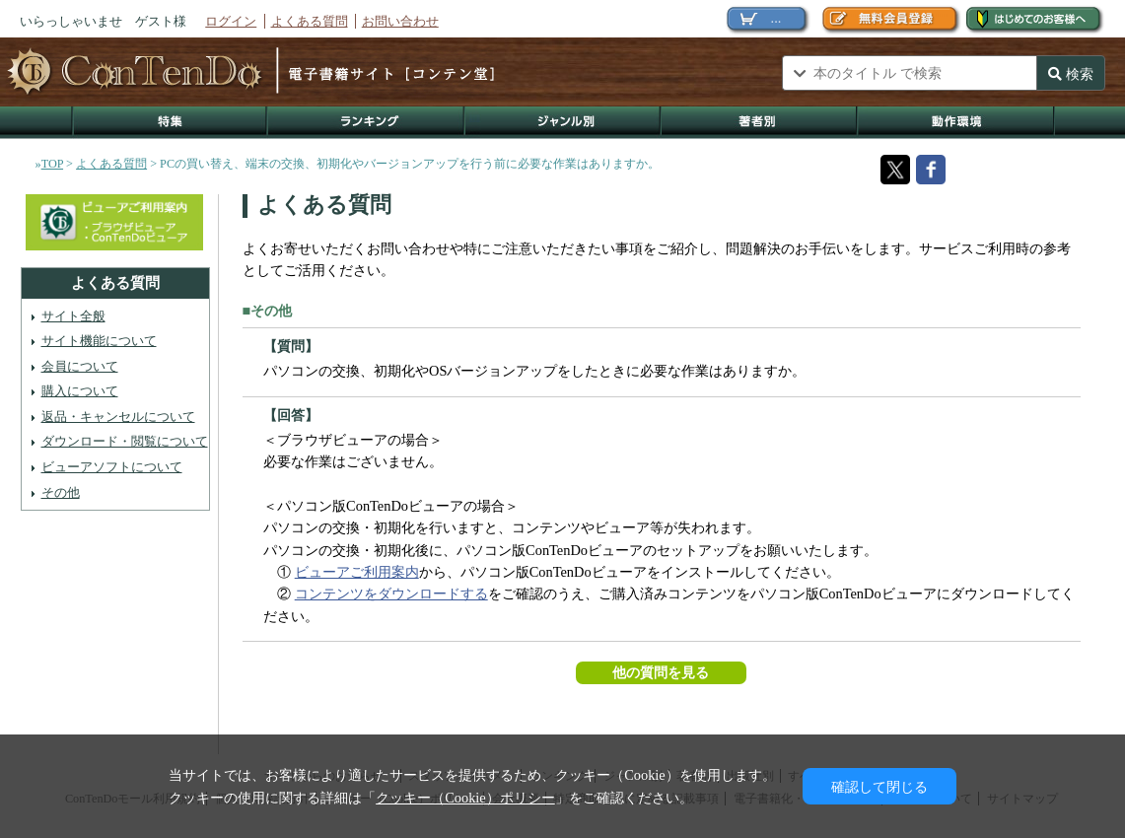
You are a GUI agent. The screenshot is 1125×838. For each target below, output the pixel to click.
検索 (1070, 74)
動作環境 (956, 122)
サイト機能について (99, 340)
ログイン (230, 21)
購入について (79, 391)
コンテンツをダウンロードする (391, 593)
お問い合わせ (400, 21)
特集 (169, 122)
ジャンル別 (563, 122)
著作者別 (760, 122)
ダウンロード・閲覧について (124, 441)
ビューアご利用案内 (357, 572)
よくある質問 (309, 21)
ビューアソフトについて (111, 466)
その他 (60, 492)
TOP (52, 164)
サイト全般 (73, 316)
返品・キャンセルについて (118, 416)
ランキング (366, 122)
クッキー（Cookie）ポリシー (465, 797)
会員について (79, 366)
